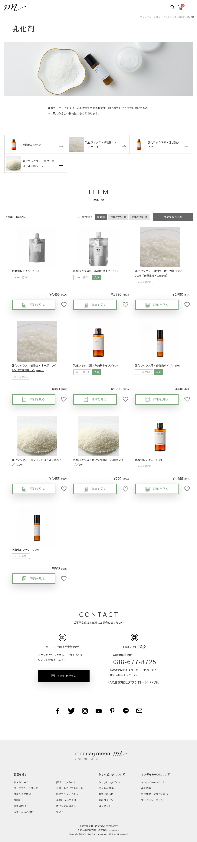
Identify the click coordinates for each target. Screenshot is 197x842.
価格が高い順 (139, 217)
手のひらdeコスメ (66, 800)
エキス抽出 (20, 805)
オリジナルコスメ (66, 805)
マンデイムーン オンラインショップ (158, 17)
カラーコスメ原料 (23, 811)
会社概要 (146, 788)
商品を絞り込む (173, 217)
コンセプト (105, 805)
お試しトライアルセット (69, 788)
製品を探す (20, 774)
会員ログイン (106, 800)
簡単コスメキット (66, 782)
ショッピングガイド (110, 782)
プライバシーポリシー (153, 800)
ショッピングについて (112, 774)
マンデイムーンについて (155, 774)
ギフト (60, 811)
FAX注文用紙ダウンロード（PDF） (135, 682)
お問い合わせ (106, 794)
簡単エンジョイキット (68, 794)
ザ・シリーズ (21, 782)
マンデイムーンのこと (153, 782)
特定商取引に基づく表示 (154, 794)
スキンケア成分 (22, 794)
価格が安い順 (118, 217)
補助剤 (182, 17)
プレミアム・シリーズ (26, 788)
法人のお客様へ (107, 788)
